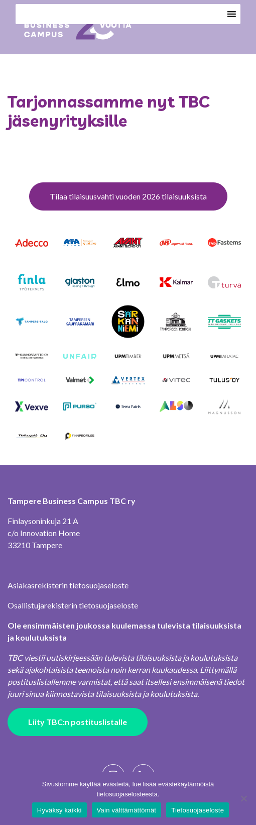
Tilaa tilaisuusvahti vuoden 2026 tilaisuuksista (128, 196)
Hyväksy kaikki (59, 810)
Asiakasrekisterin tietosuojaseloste (68, 585)
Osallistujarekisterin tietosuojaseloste (73, 605)
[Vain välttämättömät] (243, 798)
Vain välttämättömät (127, 810)
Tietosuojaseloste (197, 810)
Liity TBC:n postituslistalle (77, 722)
